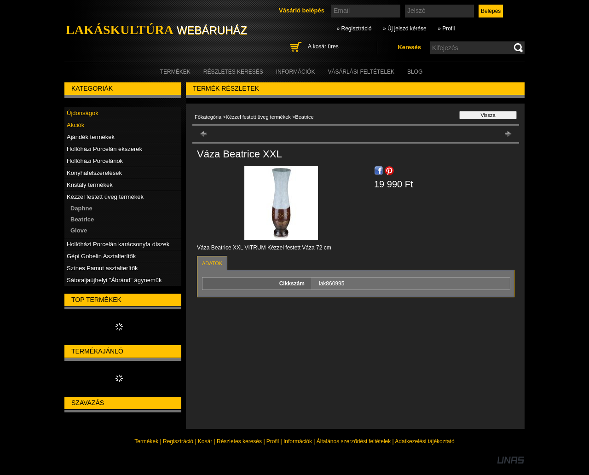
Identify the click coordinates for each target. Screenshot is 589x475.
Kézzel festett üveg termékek (259, 117)
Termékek (146, 441)
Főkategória (208, 117)
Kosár (205, 441)
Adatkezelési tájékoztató (424, 441)
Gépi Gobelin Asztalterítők (101, 256)
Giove (78, 230)
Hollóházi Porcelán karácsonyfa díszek (118, 244)
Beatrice (82, 219)
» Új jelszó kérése (405, 28)
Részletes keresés (239, 441)
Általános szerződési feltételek (354, 441)
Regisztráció (178, 441)
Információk (297, 441)
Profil (272, 441)
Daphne (81, 208)
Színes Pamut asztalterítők (102, 268)
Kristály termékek (90, 184)
